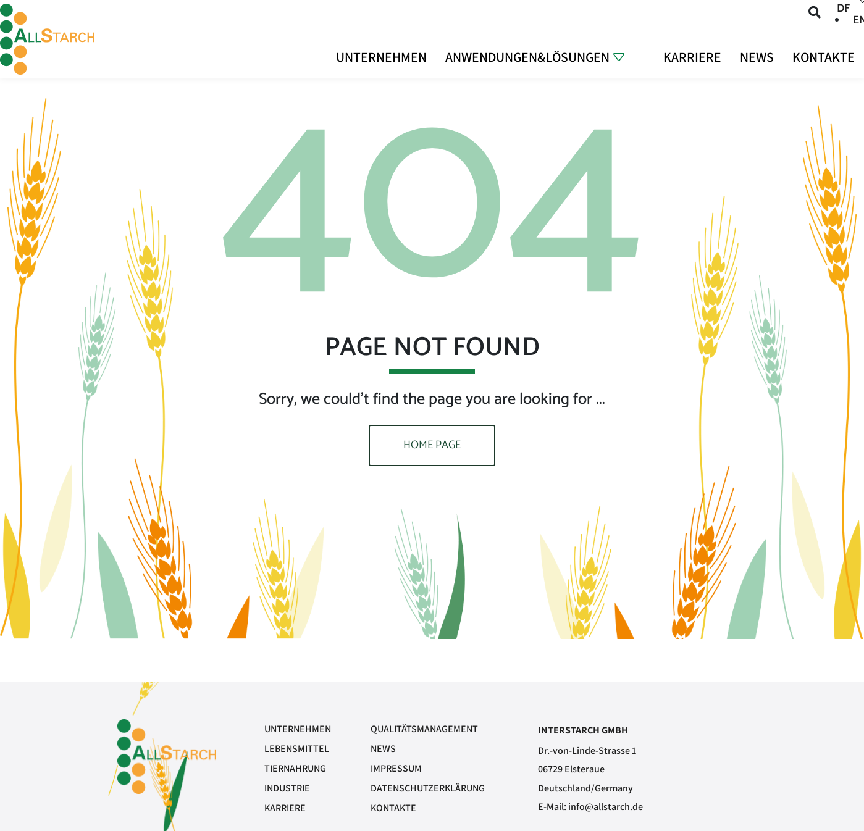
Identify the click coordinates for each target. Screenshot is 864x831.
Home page (432, 445)
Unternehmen (378, 55)
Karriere (692, 55)
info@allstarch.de (605, 806)
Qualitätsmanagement (424, 728)
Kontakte (823, 55)
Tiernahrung (295, 768)
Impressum (396, 768)
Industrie (287, 788)
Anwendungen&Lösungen (525, 55)
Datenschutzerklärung (428, 788)
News (756, 55)
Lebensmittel (296, 748)
